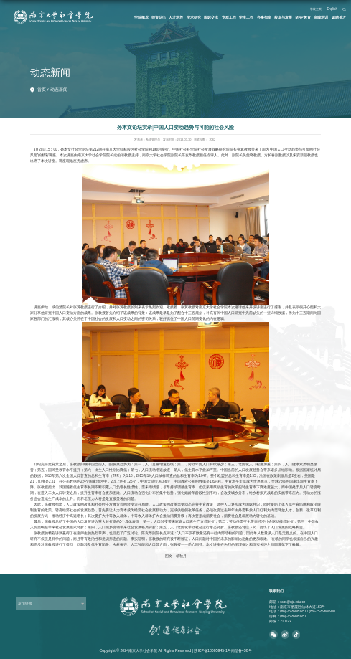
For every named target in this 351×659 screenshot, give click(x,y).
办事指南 (264, 17)
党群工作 (229, 17)
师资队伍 (158, 17)
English (332, 9)
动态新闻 (58, 89)
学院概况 (141, 17)
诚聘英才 (339, 17)
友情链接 (25, 603)
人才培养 (176, 17)
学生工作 (246, 17)
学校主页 (316, 9)
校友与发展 (283, 17)
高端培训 (321, 17)
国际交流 (211, 17)
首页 (41, 89)
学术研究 (194, 17)
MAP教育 (303, 17)
